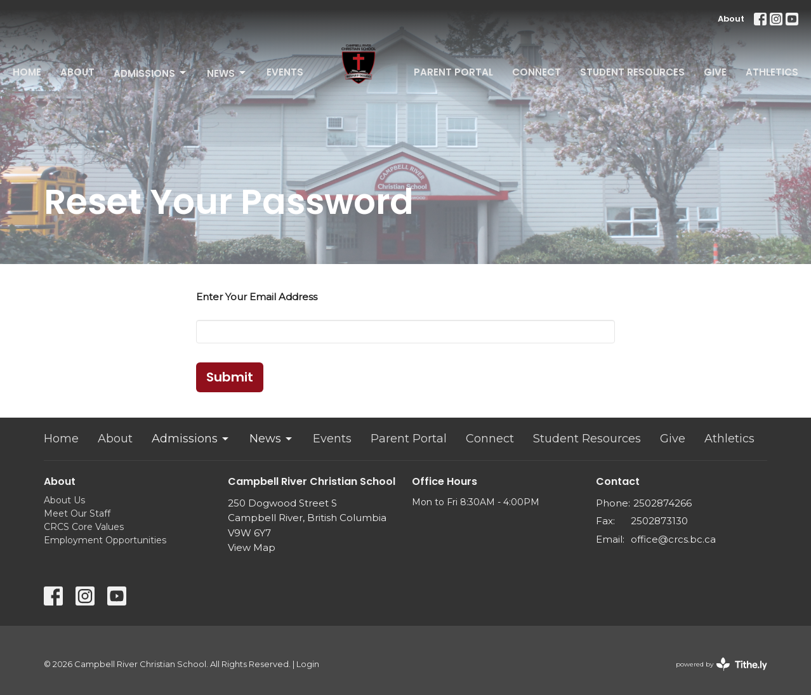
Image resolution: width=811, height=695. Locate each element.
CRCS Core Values (84, 527)
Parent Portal (453, 72)
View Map (251, 547)
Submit (229, 377)
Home (27, 72)
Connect (536, 72)
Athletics (772, 72)
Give (715, 72)
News (227, 73)
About (731, 19)
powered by (721, 664)
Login (307, 664)
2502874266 (662, 503)
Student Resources (632, 72)
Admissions (151, 73)
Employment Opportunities (105, 540)
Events (285, 72)
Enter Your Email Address (256, 297)
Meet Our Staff (77, 513)
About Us (64, 500)
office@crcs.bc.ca (673, 539)
